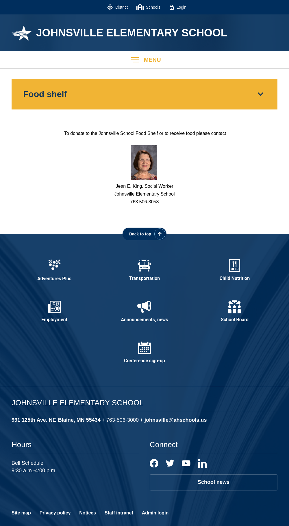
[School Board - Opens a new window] (235, 311)
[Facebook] (154, 463)
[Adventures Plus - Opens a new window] (54, 270)
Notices (87, 512)
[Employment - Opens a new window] (54, 311)
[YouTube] (186, 463)
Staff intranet (119, 512)
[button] (144, 59)
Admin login (155, 512)
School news (213, 482)
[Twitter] (170, 463)
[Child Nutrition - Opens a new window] (235, 270)
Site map (21, 512)
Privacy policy (55, 512)
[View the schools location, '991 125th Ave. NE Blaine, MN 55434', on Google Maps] (56, 420)
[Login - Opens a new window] (177, 7)
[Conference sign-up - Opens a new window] (144, 352)
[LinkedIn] (202, 463)
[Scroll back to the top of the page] (144, 234)
